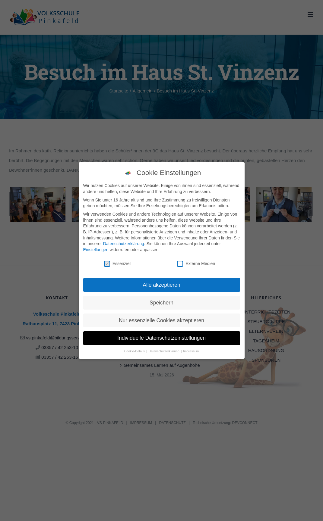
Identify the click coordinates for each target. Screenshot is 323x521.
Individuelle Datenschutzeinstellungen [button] (161, 338)
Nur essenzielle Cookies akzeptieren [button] (161, 320)
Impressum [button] (191, 351)
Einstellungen (96, 249)
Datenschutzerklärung (123, 243)
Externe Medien (196, 263)
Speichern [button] (161, 302)
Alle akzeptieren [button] (161, 284)
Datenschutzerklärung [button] (164, 351)
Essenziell (117, 263)
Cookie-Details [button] (135, 351)
